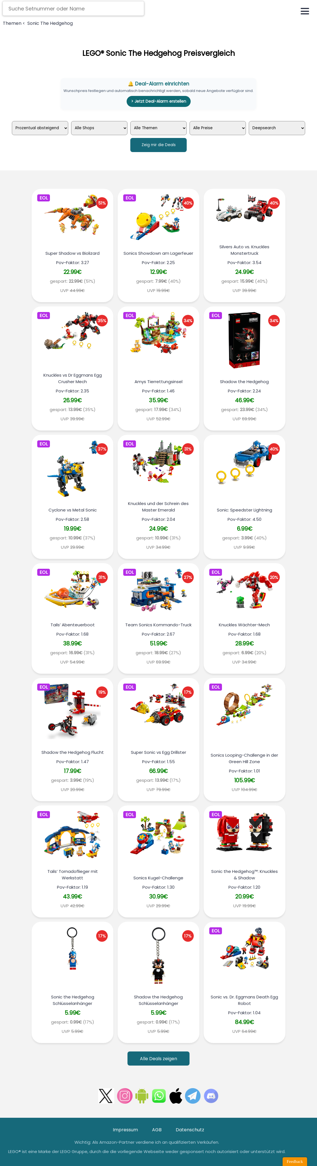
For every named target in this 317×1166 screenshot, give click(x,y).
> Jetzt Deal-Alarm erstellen (158, 101)
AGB (157, 1130)
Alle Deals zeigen (158, 1058)
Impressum (125, 1130)
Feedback (295, 1161)
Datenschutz (190, 1130)
